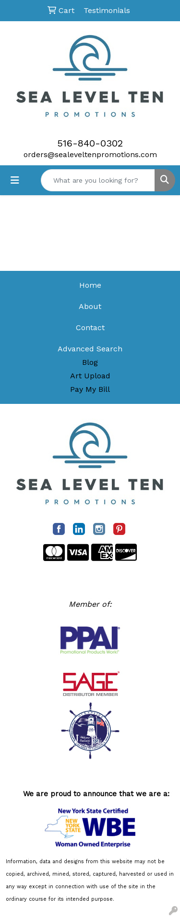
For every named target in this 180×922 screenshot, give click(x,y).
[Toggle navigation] (15, 180)
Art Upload (90, 375)
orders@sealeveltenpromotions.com (90, 154)
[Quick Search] (98, 180)
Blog (90, 362)
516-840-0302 (90, 143)
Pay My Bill (90, 389)
